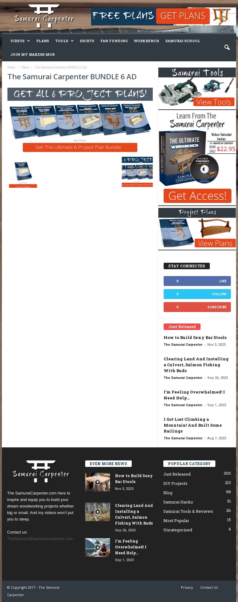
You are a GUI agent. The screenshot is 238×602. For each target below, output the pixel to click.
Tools (64, 41)
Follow (219, 294)
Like (223, 281)
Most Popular (176, 520)
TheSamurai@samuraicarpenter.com (40, 538)
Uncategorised (177, 530)
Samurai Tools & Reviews (188, 511)
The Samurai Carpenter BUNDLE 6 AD (71, 76)
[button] (227, 48)
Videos (20, 41)
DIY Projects (175, 483)
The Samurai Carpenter (183, 345)
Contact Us (209, 587)
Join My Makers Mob (32, 54)
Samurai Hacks (178, 502)
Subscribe (217, 307)
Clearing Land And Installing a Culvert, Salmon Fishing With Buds (196, 364)
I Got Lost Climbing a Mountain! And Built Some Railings (193, 425)
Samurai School (182, 40)
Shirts (87, 40)
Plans (42, 40)
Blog (167, 492)
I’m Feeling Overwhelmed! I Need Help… (131, 546)
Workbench (146, 40)
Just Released (177, 474)
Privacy (187, 587)
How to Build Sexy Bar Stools (195, 337)
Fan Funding (114, 40)
